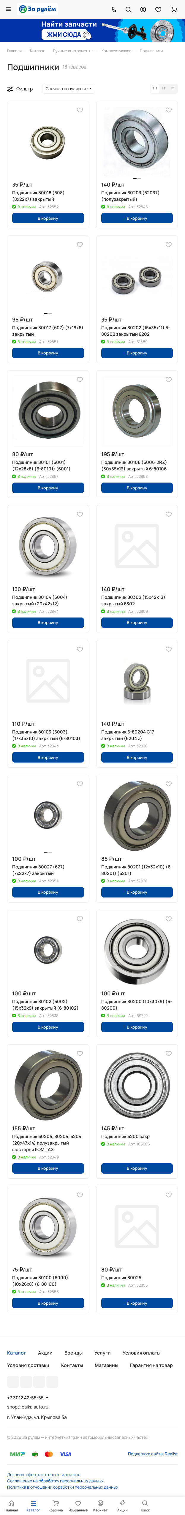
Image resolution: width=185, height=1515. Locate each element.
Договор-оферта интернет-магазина (43, 1474)
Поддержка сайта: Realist (153, 1454)
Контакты (72, 1365)
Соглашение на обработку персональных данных (55, 1481)
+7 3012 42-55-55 (25, 1398)
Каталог (16, 1353)
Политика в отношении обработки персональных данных (62, 1487)
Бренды (73, 1353)
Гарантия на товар (151, 1365)
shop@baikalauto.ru (27, 1407)
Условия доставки (28, 1365)
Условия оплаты (141, 1353)
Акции (45, 1353)
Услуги (102, 1353)
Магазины (106, 1365)
